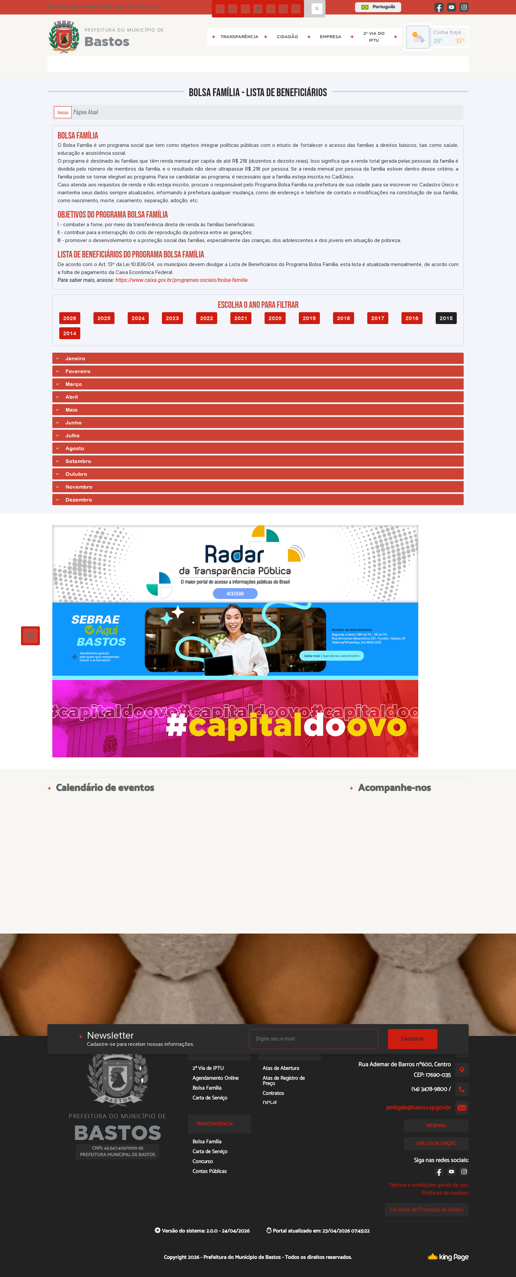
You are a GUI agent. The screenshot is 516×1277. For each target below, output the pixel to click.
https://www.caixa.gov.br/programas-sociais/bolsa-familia (181, 280)
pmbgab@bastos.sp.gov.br (418, 1108)
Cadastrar (412, 1039)
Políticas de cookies (445, 1193)
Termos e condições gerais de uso (429, 1185)
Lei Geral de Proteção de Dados (426, 1210)
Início (63, 112)
